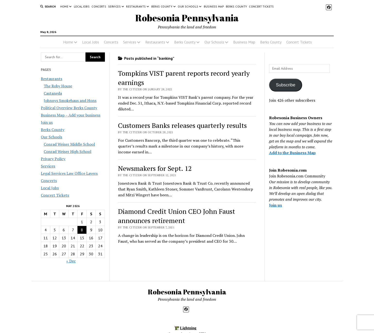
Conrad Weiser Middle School (69, 144)
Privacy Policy (53, 158)
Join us (47, 122)
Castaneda (53, 93)
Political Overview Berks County (69, 107)
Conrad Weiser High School (67, 151)
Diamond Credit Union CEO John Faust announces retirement (176, 216)
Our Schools (188, 6)
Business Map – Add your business (70, 115)
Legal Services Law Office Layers (69, 173)
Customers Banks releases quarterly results (182, 125)
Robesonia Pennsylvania (187, 18)
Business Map (214, 6)
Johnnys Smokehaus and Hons (70, 100)
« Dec (71, 261)
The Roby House (58, 86)
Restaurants (136, 6)
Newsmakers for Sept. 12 (155, 168)
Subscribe (285, 85)
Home (64, 6)
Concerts (99, 6)
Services (114, 6)
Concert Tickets (261, 6)
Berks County (161, 6)
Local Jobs (82, 6)
